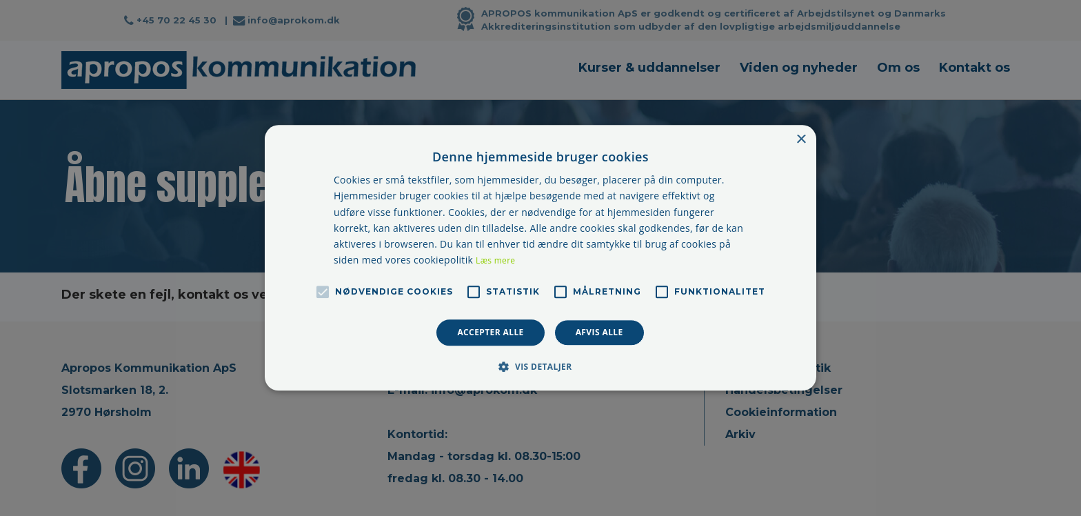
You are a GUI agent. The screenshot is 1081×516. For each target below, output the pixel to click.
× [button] (801, 140)
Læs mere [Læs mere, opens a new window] (495, 260)
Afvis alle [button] (599, 332)
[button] (540, 367)
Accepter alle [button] (490, 332)
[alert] (540, 258)
